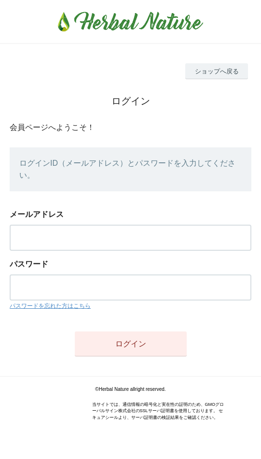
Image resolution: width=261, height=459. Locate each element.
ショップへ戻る (217, 71)
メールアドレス (37, 214)
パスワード (29, 264)
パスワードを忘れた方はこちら (50, 305)
